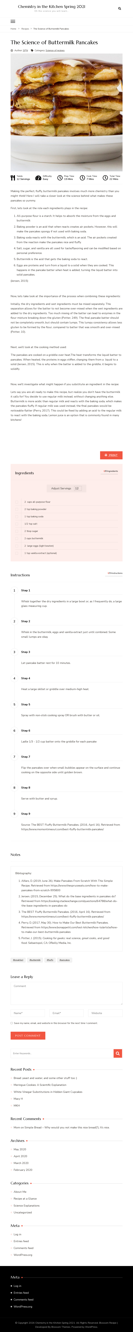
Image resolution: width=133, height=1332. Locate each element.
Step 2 (25, 621)
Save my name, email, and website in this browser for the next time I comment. (56, 1023)
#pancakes (65, 959)
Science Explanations (27, 1205)
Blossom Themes (60, 1327)
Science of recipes (55, 50)
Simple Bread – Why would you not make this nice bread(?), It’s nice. (67, 1127)
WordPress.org (23, 1255)
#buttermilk (35, 959)
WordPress (91, 1327)
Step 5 (25, 704)
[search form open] (120, 8)
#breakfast (18, 959)
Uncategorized (23, 1212)
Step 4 (25, 678)
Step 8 (25, 787)
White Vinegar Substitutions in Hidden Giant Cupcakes (48, 1092)
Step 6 (25, 730)
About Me (20, 1191)
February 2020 (23, 1170)
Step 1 (25, 590)
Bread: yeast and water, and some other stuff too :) (45, 1078)
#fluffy (50, 959)
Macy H (18, 1098)
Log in (17, 1234)
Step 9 (25, 813)
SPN (25, 50)
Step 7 (25, 756)
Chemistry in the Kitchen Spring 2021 (52, 6)
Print (113, 455)
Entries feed (21, 1241)
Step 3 (25, 652)
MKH (17, 1105)
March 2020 (21, 1163)
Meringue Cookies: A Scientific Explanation (40, 1085)
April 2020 (20, 1156)
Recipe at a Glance (25, 1198)
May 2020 (20, 1149)
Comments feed (24, 1248)
